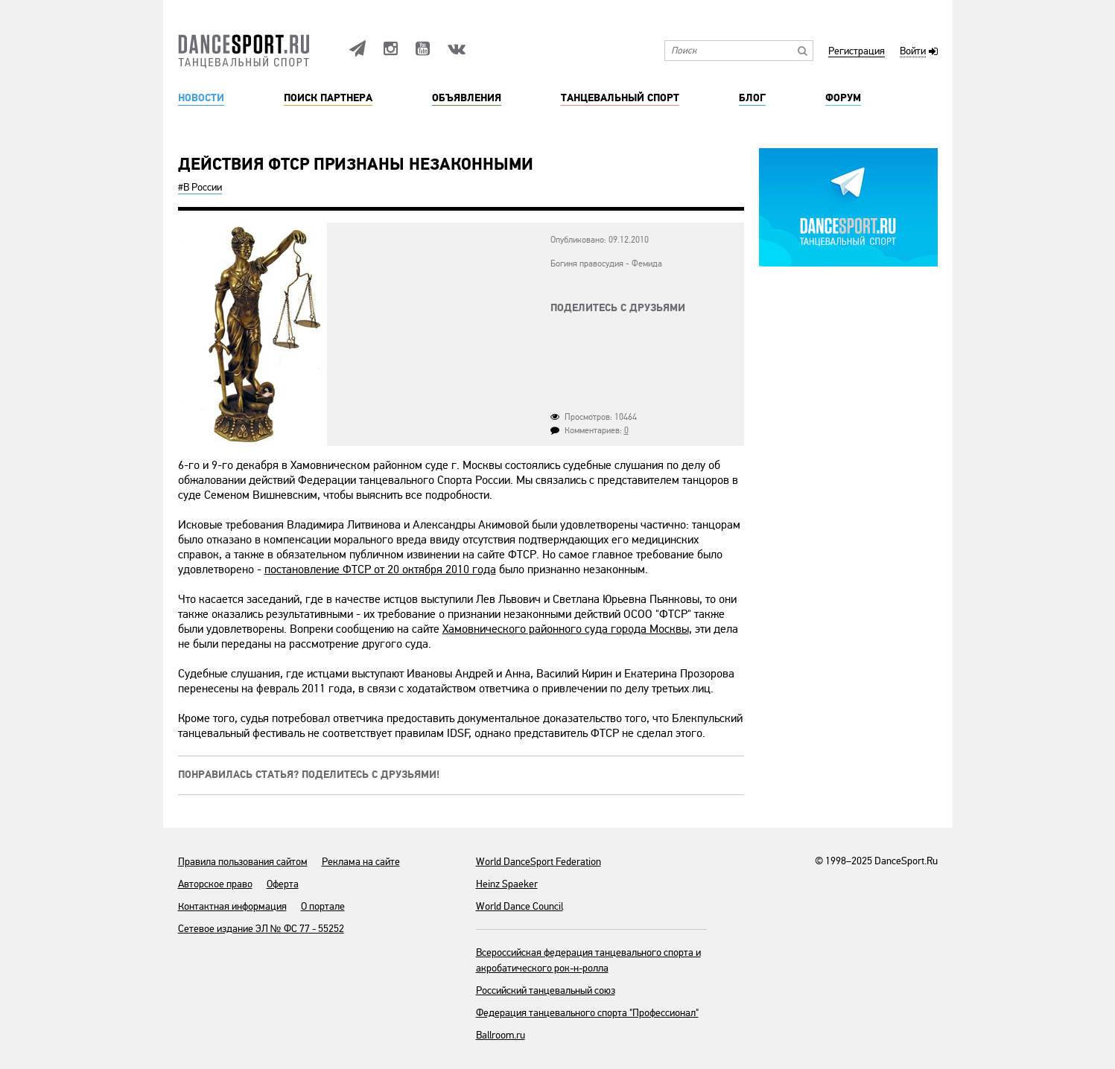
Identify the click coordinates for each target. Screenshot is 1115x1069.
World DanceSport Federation (538, 861)
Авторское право (215, 884)
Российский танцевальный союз (545, 990)
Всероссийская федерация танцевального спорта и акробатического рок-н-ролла (588, 960)
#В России (200, 187)
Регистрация (856, 51)
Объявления (466, 98)
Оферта (283, 884)
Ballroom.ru (500, 1035)
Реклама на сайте (361, 861)
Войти (913, 51)
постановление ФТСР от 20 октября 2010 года (380, 569)
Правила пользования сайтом (243, 861)
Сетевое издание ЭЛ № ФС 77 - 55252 (261, 928)
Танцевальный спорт (620, 98)
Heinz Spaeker (507, 884)
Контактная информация (232, 906)
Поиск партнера (328, 98)
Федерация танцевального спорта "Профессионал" (587, 1012)
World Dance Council (519, 906)
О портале (323, 906)
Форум (843, 98)
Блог (752, 98)
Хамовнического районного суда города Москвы (565, 629)
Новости (201, 98)
